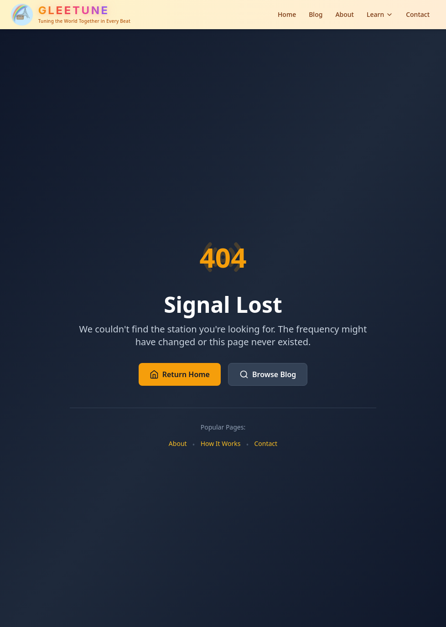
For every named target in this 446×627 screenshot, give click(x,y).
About (344, 14)
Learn (380, 14)
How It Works (221, 443)
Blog (315, 14)
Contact (418, 14)
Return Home (180, 374)
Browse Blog (267, 374)
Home (287, 14)
